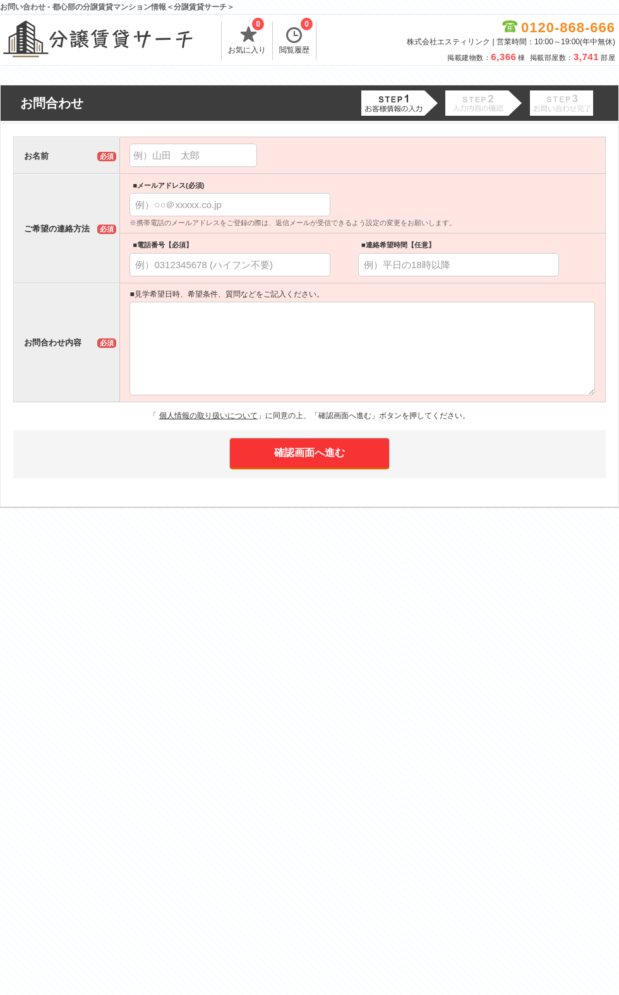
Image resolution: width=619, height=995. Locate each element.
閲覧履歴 (296, 38)
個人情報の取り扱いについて (208, 415)
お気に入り (247, 38)
